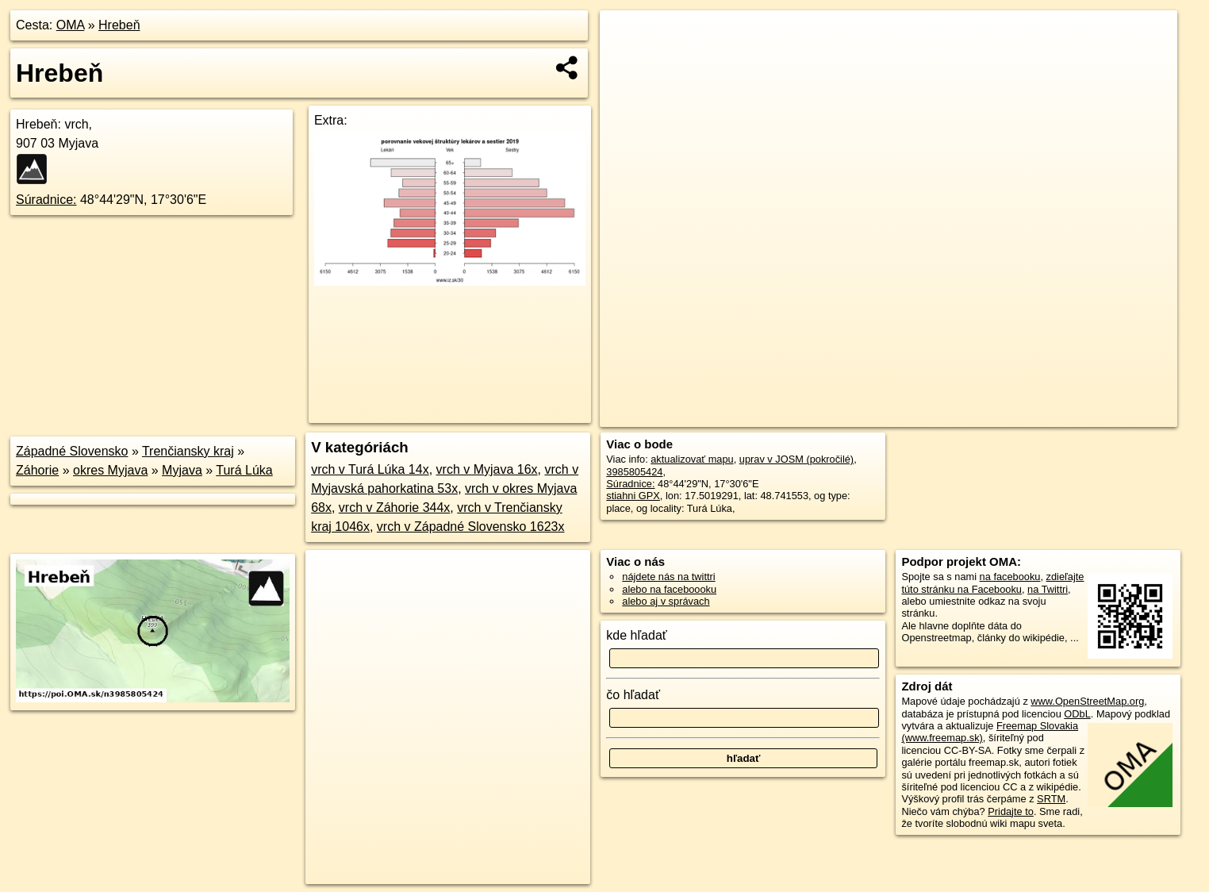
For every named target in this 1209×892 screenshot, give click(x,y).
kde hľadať (636, 635)
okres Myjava (110, 470)
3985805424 (634, 472)
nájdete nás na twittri (668, 576)
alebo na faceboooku (669, 589)
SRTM (1051, 799)
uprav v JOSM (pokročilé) (796, 459)
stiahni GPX (633, 496)
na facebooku (1010, 576)
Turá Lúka (244, 470)
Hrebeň (119, 25)
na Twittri (1047, 589)
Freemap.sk (986, 415)
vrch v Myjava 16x (487, 469)
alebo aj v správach (665, 601)
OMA (70, 25)
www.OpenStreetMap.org (1087, 701)
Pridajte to (1011, 811)
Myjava (182, 470)
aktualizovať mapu (692, 459)
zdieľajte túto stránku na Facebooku (992, 582)
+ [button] (627, 37)
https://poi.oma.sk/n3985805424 (1106, 415)
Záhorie (37, 470)
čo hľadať (633, 695)
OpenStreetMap (904, 415)
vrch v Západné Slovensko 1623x (471, 526)
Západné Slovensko (72, 451)
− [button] (627, 62)
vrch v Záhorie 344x (395, 507)
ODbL (1077, 714)
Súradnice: (46, 199)
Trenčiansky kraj (188, 451)
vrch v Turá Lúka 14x (370, 469)
